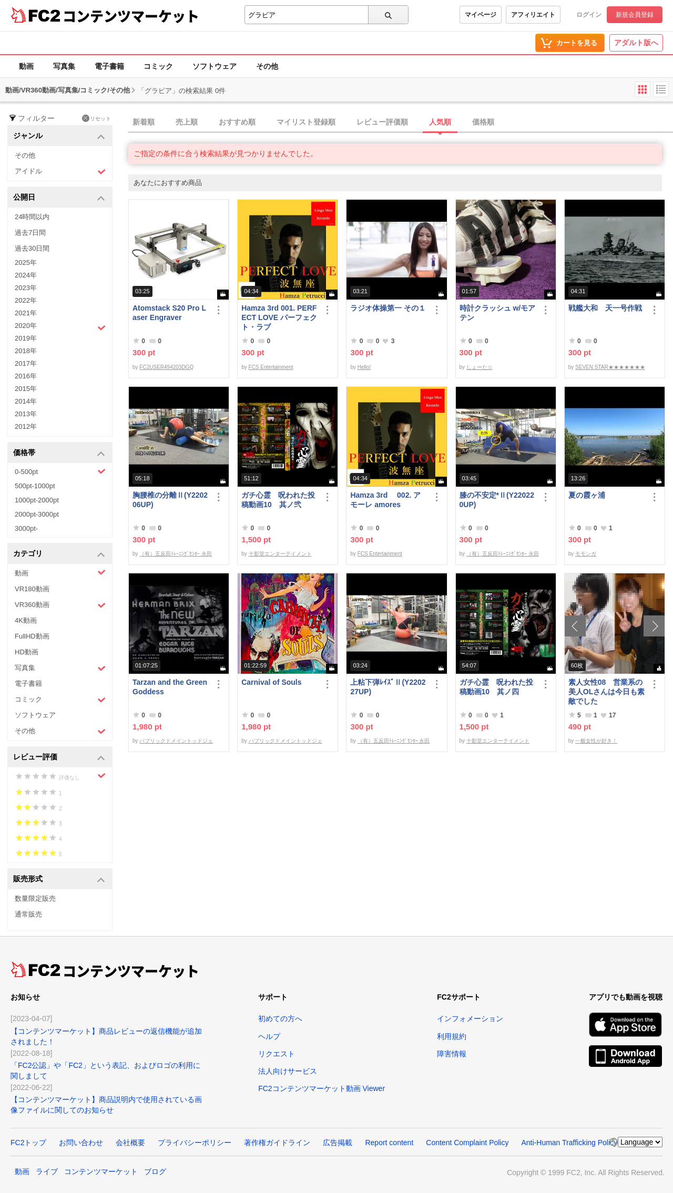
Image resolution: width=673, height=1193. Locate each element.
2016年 (26, 376)
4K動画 (26, 620)
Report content (389, 1142)
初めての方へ (280, 1018)
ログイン (588, 14)
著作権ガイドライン (277, 1142)
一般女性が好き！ (596, 741)
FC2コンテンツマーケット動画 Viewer (321, 1088)
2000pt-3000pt (37, 514)
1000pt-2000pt (37, 500)
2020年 (60, 327)
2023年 (26, 288)
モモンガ (585, 554)
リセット (96, 118)
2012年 (26, 426)
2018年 (26, 351)
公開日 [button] (59, 198)
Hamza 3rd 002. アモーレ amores (385, 500)
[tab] (400, 122)
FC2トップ (28, 1142)
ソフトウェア (214, 66)
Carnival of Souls (271, 682)
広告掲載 (337, 1142)
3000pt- (26, 528)
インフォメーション (470, 1018)
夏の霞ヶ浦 (586, 495)
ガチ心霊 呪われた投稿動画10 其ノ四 (496, 687)
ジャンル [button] (59, 136)
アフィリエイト (533, 14)
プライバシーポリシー (194, 1142)
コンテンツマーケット (131, 16)
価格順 (483, 122)
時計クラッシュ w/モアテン (498, 313)
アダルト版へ (636, 42)
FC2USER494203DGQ (166, 367)
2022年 (26, 300)
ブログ (155, 1171)
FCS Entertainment (271, 367)
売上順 (187, 122)
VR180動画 (32, 589)
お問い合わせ (81, 1142)
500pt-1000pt (35, 486)
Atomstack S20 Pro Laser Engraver (169, 313)
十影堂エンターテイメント (280, 554)
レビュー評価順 (382, 122)
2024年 (26, 275)
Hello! (364, 367)
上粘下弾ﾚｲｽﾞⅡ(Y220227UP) (387, 687)
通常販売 (28, 914)
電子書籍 (109, 66)
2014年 (26, 401)
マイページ (480, 14)
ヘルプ (269, 1036)
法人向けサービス (287, 1071)
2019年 (26, 338)
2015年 (26, 389)
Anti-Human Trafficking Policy (569, 1142)
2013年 (26, 414)
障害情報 (451, 1054)
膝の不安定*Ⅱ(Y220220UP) (497, 500)
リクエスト (276, 1054)
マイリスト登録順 (306, 122)
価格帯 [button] (59, 453)
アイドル (60, 171)
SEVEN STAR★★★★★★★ (610, 367)
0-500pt (60, 471)
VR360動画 (60, 605)
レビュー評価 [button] (59, 758)
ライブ (47, 1171)
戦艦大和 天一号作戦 (605, 308)
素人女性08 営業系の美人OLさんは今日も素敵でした (606, 691)
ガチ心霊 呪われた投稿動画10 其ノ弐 (278, 500)
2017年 (26, 363)
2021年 (26, 313)
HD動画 (26, 652)
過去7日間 (30, 232)
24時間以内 (32, 217)
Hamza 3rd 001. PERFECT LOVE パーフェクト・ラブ (279, 317)
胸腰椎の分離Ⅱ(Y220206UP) (170, 500)
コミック (158, 66)
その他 (267, 66)
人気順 (440, 122)
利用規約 (451, 1036)
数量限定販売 (35, 898)
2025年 (26, 262)
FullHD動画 (32, 636)
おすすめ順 (237, 122)
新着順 (143, 122)
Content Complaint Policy (467, 1142)
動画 (26, 66)
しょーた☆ (479, 367)
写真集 (64, 66)
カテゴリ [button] (59, 554)
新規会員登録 (635, 14)
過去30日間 (32, 248)
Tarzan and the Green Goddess (169, 687)
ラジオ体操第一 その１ (388, 308)
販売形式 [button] (59, 880)
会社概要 (130, 1142)
